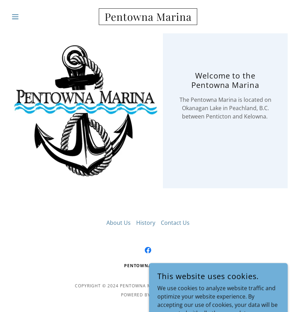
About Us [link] (118, 223)
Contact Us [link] (175, 223)
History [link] (145, 223)
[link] (148, 19)
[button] (29, 17)
